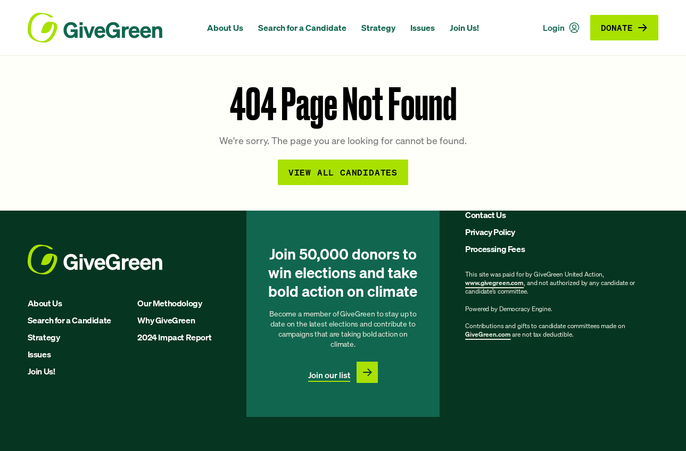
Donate (624, 27)
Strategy (378, 28)
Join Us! (464, 28)
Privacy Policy (490, 232)
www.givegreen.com (494, 283)
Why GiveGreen (166, 320)
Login (561, 28)
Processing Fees (495, 249)
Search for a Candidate (302, 28)
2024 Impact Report (174, 337)
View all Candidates (343, 172)
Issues (422, 28)
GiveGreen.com (487, 334)
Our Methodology (169, 303)
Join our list (329, 375)
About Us (225, 28)
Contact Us (485, 215)
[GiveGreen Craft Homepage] (112, 28)
